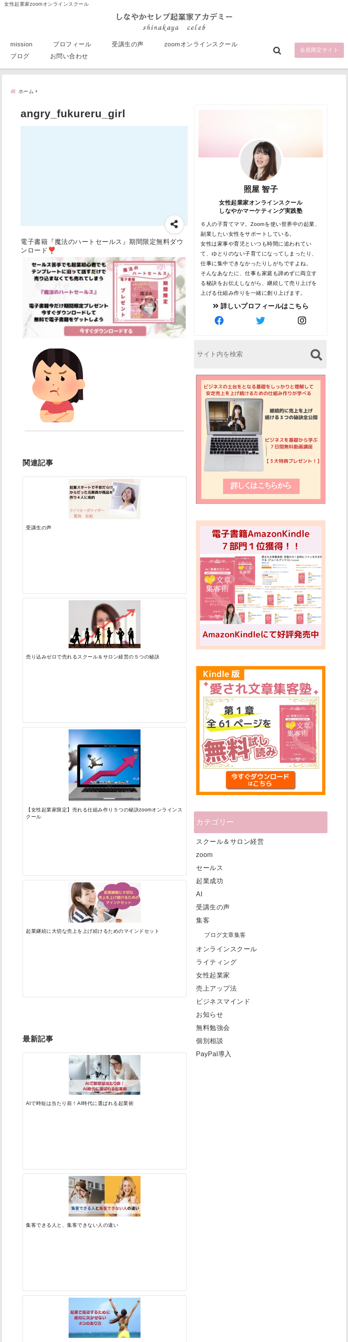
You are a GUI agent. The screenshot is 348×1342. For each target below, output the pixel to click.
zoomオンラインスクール (200, 45)
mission (21, 45)
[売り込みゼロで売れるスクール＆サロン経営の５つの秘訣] (83, 488)
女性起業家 (213, 974)
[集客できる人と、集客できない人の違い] (83, 616)
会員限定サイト (319, 52)
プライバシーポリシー (217, 1323)
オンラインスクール (226, 948)
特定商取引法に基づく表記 (136, 1323)
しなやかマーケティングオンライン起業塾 (153, 1334)
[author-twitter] (261, 320)
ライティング (216, 961)
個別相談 (209, 1040)
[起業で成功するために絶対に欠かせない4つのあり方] (124, 616)
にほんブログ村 (257, 1283)
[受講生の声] (43, 486)
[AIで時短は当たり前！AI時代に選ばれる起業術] (43, 616)
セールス (209, 867)
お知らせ (209, 1013)
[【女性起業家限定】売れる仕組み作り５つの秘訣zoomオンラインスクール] (124, 493)
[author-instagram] (302, 320)
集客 (203, 919)
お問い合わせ (69, 57)
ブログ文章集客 (225, 934)
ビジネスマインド (223, 1000)
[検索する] (316, 354)
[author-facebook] (219, 320)
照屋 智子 (261, 188)
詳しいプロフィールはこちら (261, 305)
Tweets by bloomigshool (159, 1134)
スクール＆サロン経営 (230, 840)
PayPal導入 (214, 1053)
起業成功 (209, 880)
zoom (204, 853)
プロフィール (72, 45)
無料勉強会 (213, 1026)
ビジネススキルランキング (271, 1245)
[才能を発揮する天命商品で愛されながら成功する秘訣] (165, 616)
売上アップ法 (216, 987)
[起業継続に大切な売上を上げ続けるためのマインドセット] (165, 486)
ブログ (20, 57)
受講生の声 (128, 45)
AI (199, 893)
